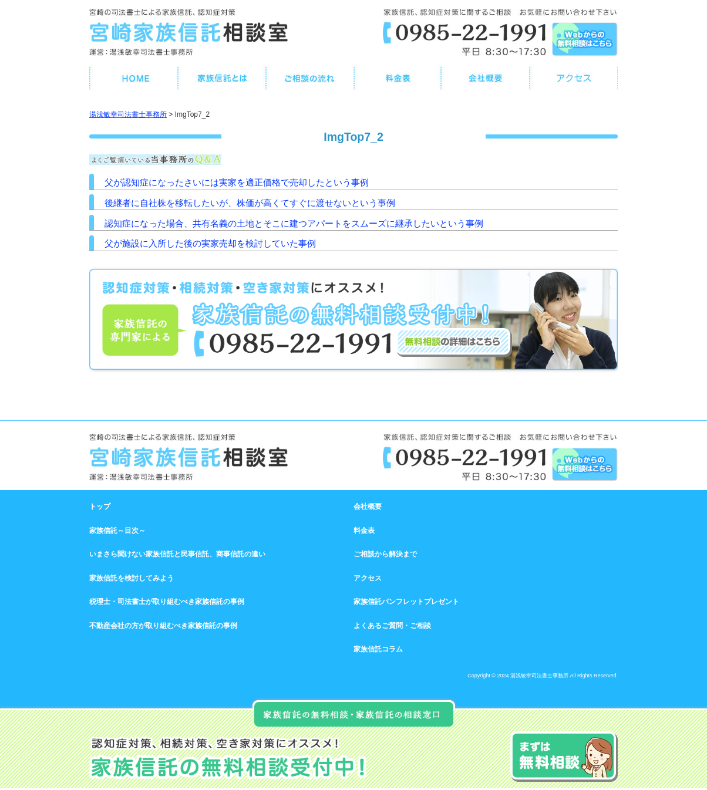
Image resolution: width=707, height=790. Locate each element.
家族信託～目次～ (117, 530)
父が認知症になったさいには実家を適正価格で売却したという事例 (237, 182)
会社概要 (368, 506)
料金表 (364, 530)
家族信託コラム (378, 649)
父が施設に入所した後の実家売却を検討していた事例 (210, 243)
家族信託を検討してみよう (131, 578)
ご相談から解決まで (385, 554)
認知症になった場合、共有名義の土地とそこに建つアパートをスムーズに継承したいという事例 (294, 223)
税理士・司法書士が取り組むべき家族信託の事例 (166, 601)
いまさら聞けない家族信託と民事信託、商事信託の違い (177, 554)
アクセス (368, 578)
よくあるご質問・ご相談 (392, 626)
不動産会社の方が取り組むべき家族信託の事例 (163, 626)
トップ (99, 506)
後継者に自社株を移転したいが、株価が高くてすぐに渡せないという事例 (250, 203)
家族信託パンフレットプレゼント (406, 601)
